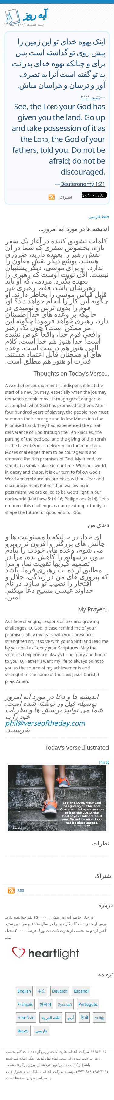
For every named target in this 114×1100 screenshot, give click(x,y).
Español (81, 991)
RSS (20, 890)
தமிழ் (99, 1017)
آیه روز (34, 14)
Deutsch (59, 991)
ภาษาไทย (26, 1017)
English (24, 991)
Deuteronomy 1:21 (82, 184)
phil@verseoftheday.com (45, 723)
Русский (65, 1004)
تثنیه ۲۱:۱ (90, 97)
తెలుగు (23, 1031)
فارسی (41, 1031)
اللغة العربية (51, 1017)
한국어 (45, 1004)
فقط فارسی (99, 216)
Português (88, 1004)
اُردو (70, 1017)
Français (25, 1004)
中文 (41, 991)
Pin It (104, 762)
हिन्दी (84, 1017)
